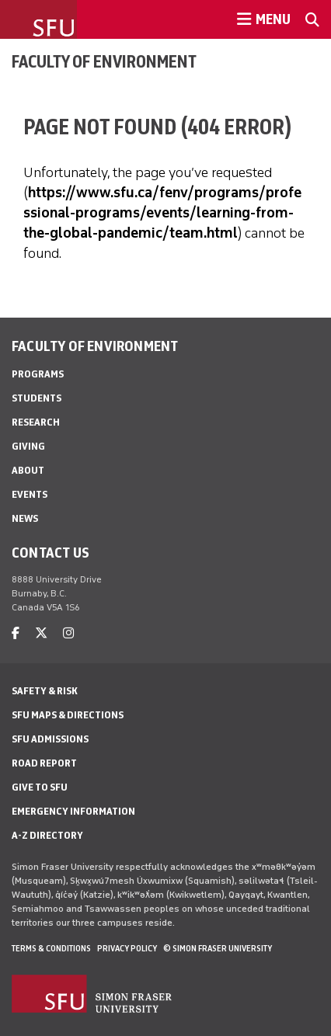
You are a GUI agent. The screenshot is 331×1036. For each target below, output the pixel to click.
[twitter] (41, 633)
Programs (38, 374)
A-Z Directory (47, 835)
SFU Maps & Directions (68, 714)
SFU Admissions (50, 739)
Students (36, 398)
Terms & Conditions (51, 948)
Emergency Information (73, 811)
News (25, 518)
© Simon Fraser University (217, 948)
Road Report (44, 763)
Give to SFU (40, 787)
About (28, 470)
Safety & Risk (45, 690)
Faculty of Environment (104, 61)
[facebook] (15, 633)
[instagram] (68, 633)
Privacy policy (127, 948)
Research (36, 422)
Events (29, 494)
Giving (28, 446)
